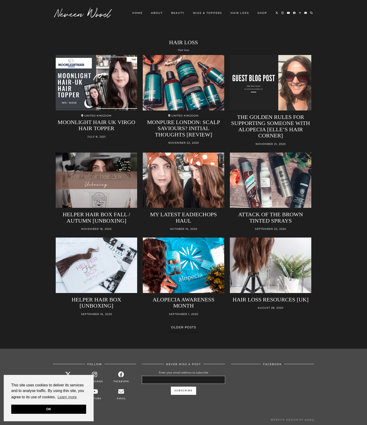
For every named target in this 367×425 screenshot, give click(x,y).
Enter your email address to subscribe (183, 372)
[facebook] (121, 377)
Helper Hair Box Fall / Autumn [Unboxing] (96, 217)
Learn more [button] (67, 397)
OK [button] (48, 409)
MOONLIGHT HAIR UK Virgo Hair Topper (96, 125)
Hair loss (240, 13)
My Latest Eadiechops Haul (183, 217)
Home (137, 13)
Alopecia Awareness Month (183, 303)
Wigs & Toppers (207, 13)
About (157, 13)
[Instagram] (282, 12)
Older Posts (183, 327)
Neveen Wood (82, 13)
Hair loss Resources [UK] (271, 300)
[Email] (305, 12)
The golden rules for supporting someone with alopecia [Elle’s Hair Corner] (270, 126)
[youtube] (94, 394)
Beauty (177, 13)
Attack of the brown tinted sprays (270, 217)
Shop (262, 13)
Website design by (292, 419)
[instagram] (94, 377)
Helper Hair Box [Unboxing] (96, 303)
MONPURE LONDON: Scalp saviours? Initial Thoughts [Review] (183, 128)
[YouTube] (288, 12)
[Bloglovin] (300, 12)
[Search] (311, 12)
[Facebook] (294, 12)
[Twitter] (277, 12)
